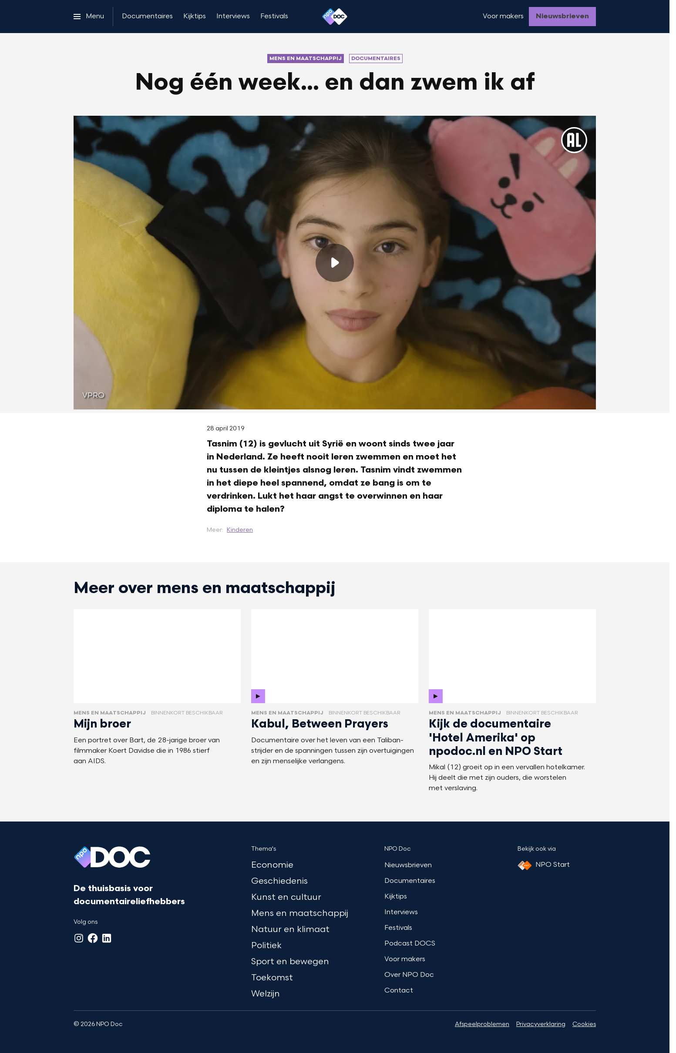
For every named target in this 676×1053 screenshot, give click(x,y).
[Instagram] (79, 938)
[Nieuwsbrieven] (562, 16)
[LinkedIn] (106, 938)
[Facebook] (92, 938)
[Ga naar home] (335, 16)
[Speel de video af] (335, 263)
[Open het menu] (88, 16)
